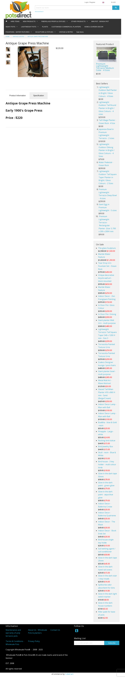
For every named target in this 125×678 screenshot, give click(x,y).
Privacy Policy (34, 641)
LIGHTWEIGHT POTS (28, 27)
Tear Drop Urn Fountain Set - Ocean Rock (107, 266)
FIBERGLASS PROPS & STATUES (53, 21)
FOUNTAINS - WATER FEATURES (17, 32)
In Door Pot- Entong (107, 314)
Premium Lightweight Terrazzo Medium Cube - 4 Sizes (105, 67)
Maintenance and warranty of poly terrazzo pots (13, 633)
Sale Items (79, 32)
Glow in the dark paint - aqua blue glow (105, 494)
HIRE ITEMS (15, 21)
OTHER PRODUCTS (78, 21)
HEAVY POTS (10, 27)
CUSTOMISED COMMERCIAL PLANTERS (66, 27)
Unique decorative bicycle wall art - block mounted (106, 278)
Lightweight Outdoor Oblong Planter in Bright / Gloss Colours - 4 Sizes (106, 150)
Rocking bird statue (106, 440)
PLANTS (45, 27)
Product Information (17, 96)
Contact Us (55, 630)
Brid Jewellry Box (105, 446)
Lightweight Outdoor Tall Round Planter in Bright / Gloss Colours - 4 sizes (107, 108)
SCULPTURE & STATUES (44, 32)
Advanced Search (39, 11)
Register (92, 2)
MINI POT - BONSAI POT (100, 21)
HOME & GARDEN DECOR (93, 27)
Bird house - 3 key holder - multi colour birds (107, 464)
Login (86, 2)
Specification (38, 96)
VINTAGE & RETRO (66, 32)
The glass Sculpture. (107, 248)
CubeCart (69, 674)
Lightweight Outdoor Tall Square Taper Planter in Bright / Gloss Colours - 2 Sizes (108, 177)
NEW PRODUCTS (29, 21)
